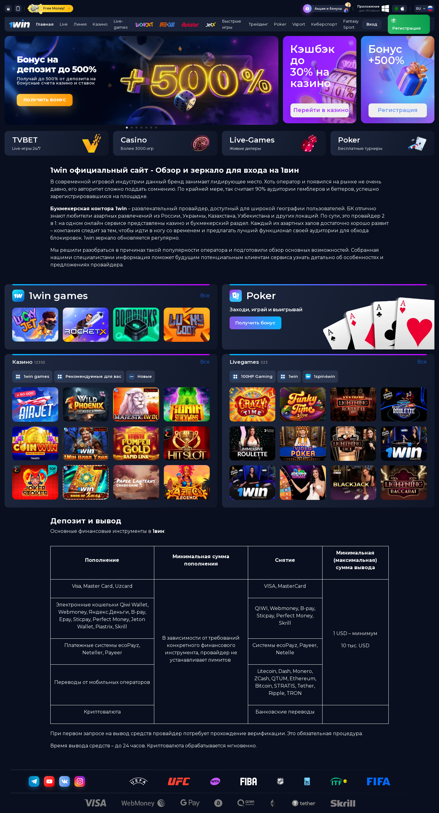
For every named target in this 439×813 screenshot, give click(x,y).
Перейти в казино (320, 110)
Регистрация (398, 110)
